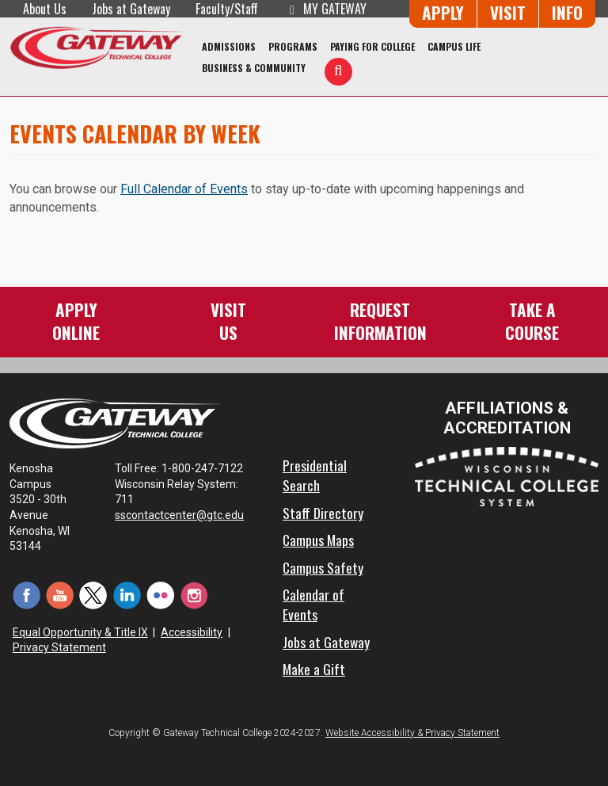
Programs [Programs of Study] (292, 46)
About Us (44, 8)
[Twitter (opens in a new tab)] (93, 594)
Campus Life (454, 46)
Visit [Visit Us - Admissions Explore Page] (508, 12)
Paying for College (372, 46)
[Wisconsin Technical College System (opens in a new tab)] (506, 475)
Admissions (229, 46)
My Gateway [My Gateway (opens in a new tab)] (325, 8)
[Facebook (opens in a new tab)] (26, 594)
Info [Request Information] (567, 12)
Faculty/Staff (227, 8)
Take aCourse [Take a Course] (532, 320)
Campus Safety (323, 567)
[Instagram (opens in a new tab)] (194, 594)
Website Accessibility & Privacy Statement (412, 732)
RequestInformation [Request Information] (380, 320)
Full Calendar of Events (184, 188)
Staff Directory (323, 512)
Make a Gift (314, 668)
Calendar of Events (313, 604)
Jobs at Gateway (131, 8)
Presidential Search (315, 475)
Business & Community (254, 67)
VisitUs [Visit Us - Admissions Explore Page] (228, 320)
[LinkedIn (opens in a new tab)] (126, 594)
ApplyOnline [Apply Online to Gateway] (76, 320)
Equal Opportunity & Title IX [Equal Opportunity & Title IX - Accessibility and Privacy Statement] (80, 632)
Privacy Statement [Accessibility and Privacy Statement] (59, 647)
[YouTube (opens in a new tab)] (59, 594)
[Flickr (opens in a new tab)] (160, 594)
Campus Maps (318, 539)
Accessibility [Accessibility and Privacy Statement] (191, 632)
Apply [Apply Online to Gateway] (443, 12)
